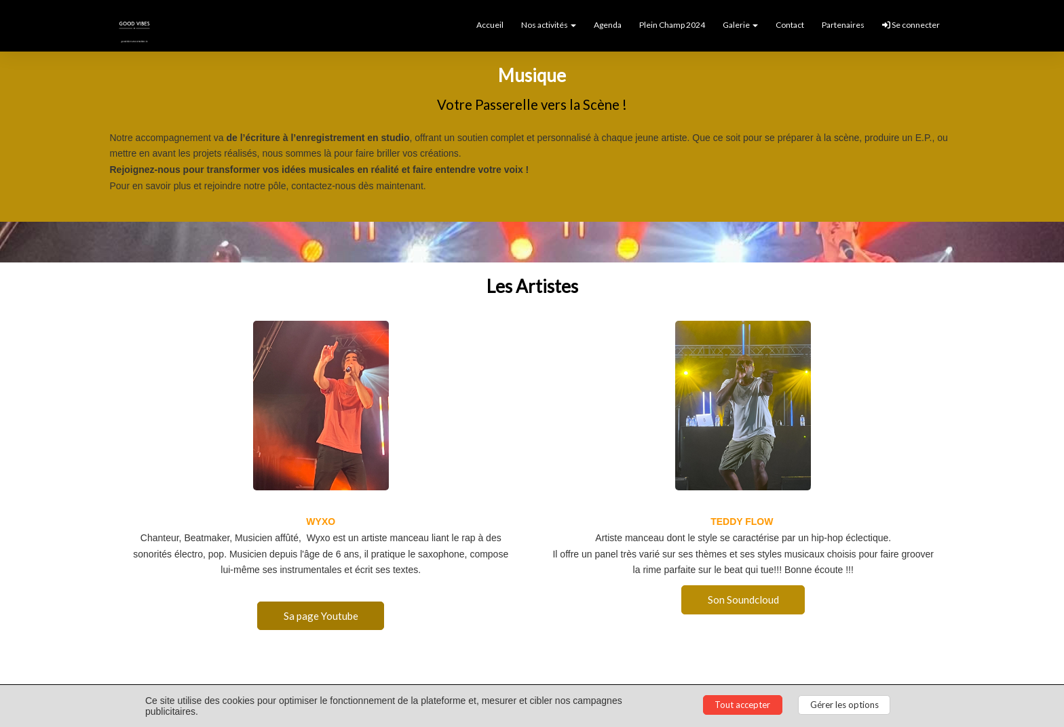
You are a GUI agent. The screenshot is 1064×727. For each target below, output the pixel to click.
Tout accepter (742, 704)
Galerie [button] (740, 25)
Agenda (608, 25)
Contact (790, 25)
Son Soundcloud (743, 599)
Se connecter (911, 25)
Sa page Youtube (321, 615)
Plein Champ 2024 (672, 25)
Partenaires (843, 25)
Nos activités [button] (548, 25)
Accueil (490, 25)
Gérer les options (844, 704)
